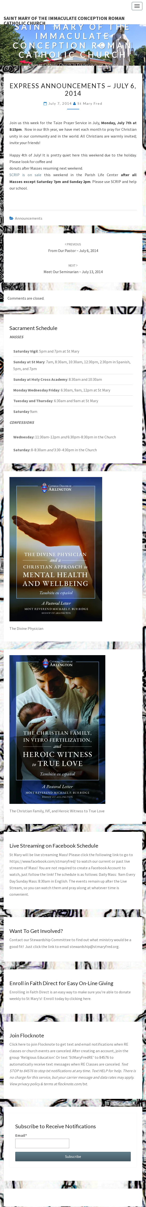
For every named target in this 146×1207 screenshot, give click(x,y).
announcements (28, 218)
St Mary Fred (89, 103)
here (87, 998)
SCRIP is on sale (25, 174)
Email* (42, 1140)
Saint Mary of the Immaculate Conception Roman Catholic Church (64, 19)
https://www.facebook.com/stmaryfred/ (42, 861)
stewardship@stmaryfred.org (94, 946)
